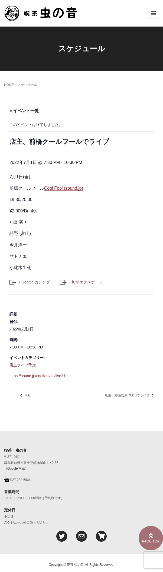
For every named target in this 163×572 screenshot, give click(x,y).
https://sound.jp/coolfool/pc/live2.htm (40, 376)
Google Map (16, 468)
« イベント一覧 (24, 110)
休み (27, 395)
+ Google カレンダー (36, 282)
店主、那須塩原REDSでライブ (128, 395)
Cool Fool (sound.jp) (63, 188)
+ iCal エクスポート (85, 282)
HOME (9, 85)
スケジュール (14, 522)
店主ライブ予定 (22, 365)
